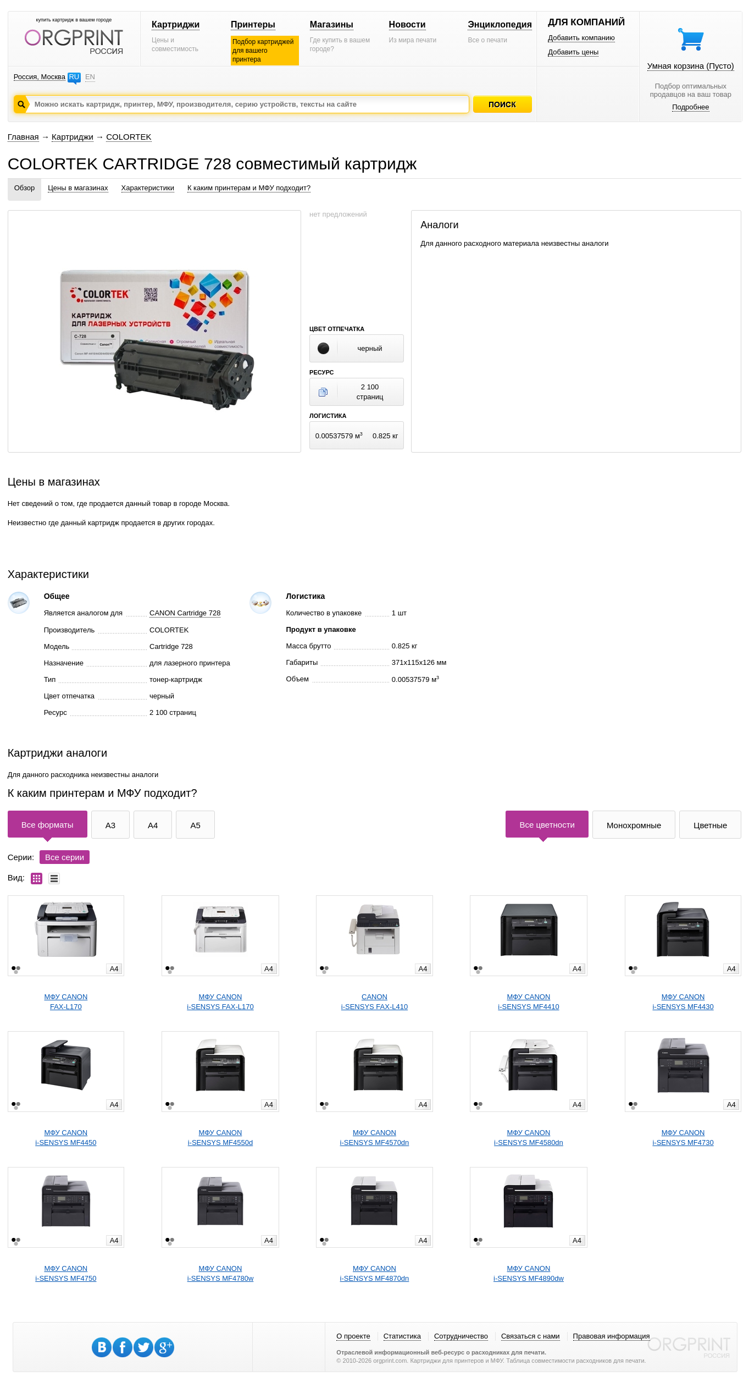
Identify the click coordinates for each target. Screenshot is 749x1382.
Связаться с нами (530, 1336)
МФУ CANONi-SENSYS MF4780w (220, 1273)
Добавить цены (573, 52)
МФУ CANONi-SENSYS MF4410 (528, 1002)
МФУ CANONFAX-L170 (65, 1002)
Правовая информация (611, 1336)
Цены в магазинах (78, 188)
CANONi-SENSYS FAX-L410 (374, 1002)
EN (90, 77)
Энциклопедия (500, 24)
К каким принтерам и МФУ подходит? (248, 188)
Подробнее (690, 107)
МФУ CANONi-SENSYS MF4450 (65, 1137)
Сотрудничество (461, 1336)
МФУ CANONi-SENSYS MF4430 (682, 1002)
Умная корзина (690, 65)
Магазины (331, 24)
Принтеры (253, 24)
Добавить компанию (581, 38)
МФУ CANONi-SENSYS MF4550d (220, 1137)
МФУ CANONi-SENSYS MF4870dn (374, 1273)
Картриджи (175, 24)
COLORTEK (128, 136)
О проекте (353, 1336)
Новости (407, 24)
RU (74, 77)
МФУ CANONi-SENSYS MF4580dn (528, 1137)
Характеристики (147, 188)
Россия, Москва (39, 77)
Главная (23, 136)
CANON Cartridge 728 (184, 613)
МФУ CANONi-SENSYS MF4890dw (528, 1273)
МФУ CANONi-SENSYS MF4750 (65, 1273)
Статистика (402, 1336)
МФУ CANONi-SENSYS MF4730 (682, 1137)
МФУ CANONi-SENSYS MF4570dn (374, 1137)
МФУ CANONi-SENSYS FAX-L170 (220, 1002)
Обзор (24, 188)
